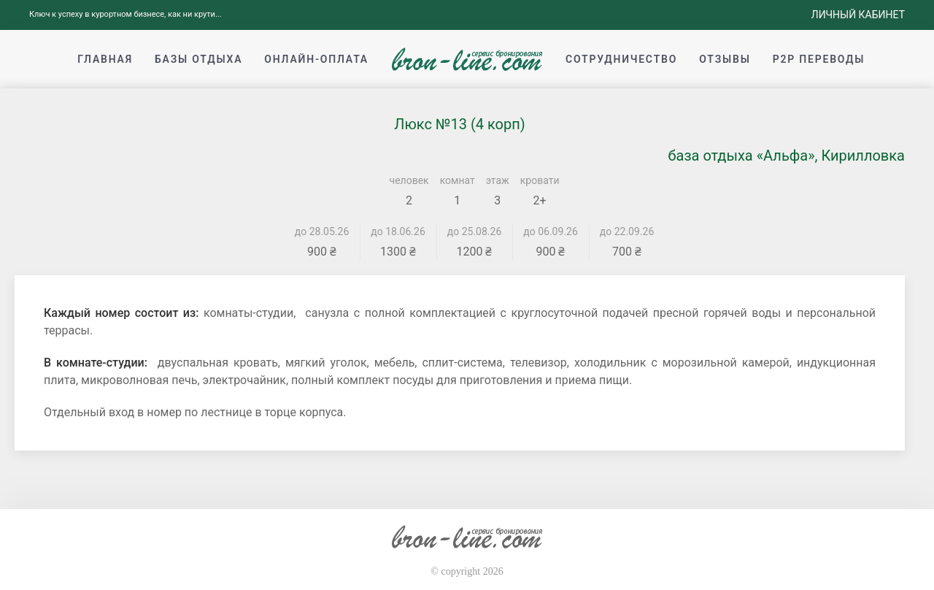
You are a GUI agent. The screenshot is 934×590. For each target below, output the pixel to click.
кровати (540, 180)
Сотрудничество (621, 59)
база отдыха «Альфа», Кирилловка (786, 155)
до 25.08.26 (474, 231)
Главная (105, 59)
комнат (457, 180)
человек (409, 180)
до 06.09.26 (550, 231)
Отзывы (724, 59)
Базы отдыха (198, 59)
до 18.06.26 (398, 231)
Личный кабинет (858, 14)
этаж (497, 180)
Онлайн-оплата (316, 59)
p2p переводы (819, 59)
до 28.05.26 (322, 231)
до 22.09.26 (627, 231)
